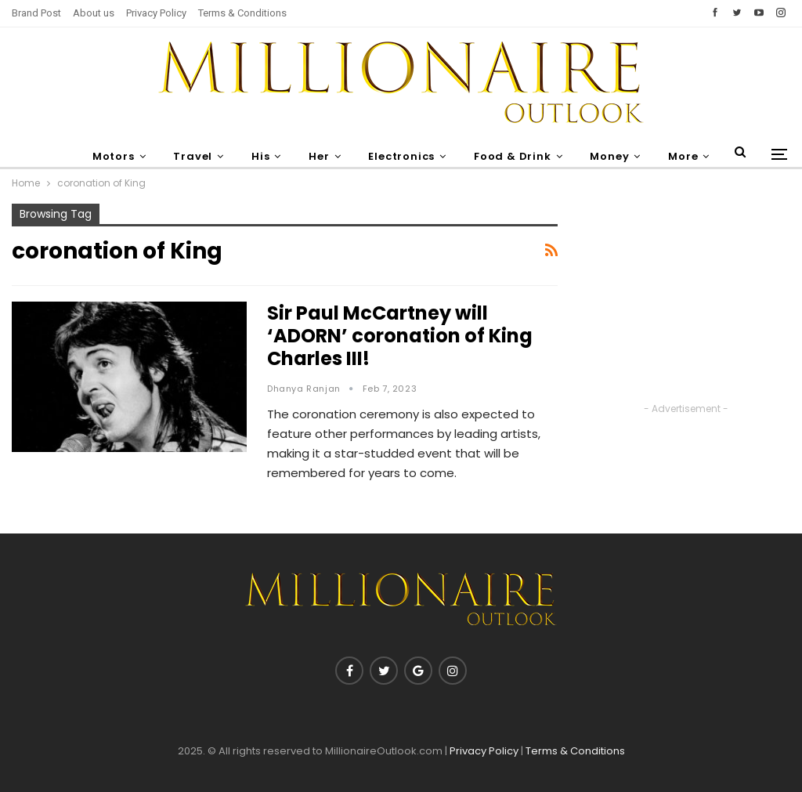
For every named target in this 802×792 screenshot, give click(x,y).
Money (609, 156)
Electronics (401, 156)
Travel (192, 156)
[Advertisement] (685, 302)
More (683, 156)
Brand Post (36, 13)
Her (319, 156)
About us (93, 13)
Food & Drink (512, 156)
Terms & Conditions (242, 13)
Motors (113, 156)
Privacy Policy (156, 13)
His (260, 156)
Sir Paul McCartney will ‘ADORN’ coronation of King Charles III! (400, 335)
